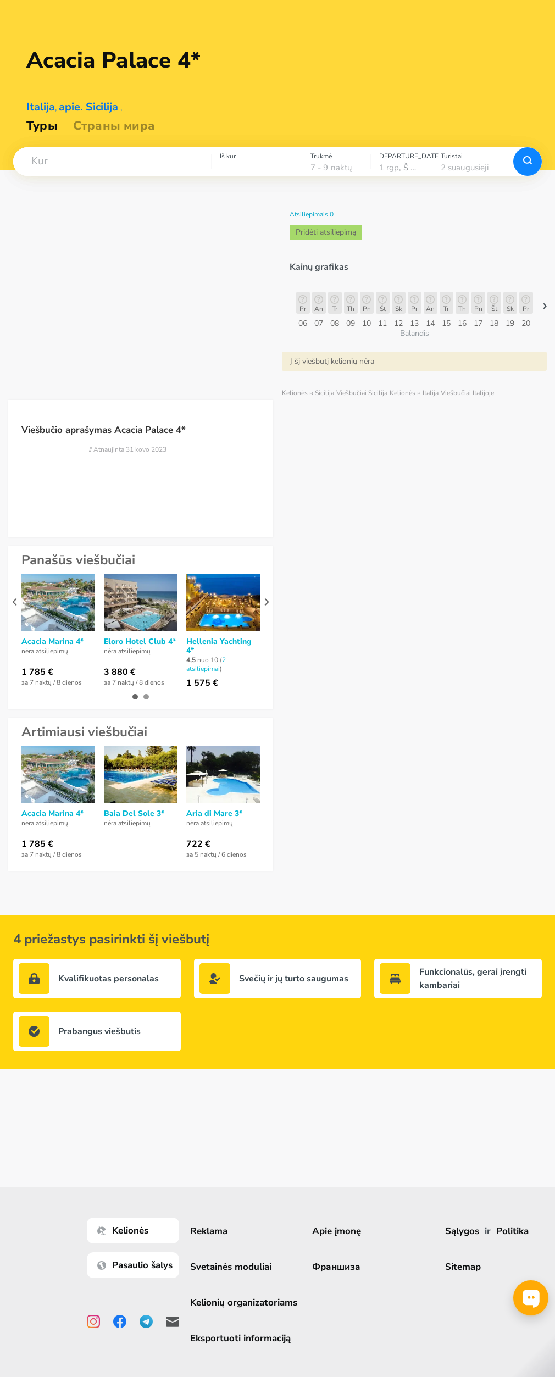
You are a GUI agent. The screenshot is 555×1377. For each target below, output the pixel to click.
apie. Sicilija (88, 106)
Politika (513, 1231)
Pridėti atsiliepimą (326, 232)
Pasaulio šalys (136, 1265)
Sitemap (463, 1267)
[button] (112, 161)
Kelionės (123, 1230)
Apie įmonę (337, 1231)
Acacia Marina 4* (52, 641)
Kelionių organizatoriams (244, 1302)
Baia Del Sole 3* (134, 813)
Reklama (210, 1231)
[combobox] (112, 161)
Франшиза (337, 1267)
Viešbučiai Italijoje (467, 392)
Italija (40, 106)
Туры (42, 126)
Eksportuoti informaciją (241, 1338)
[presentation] (14, 602)
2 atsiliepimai (206, 664)
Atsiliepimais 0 (312, 214)
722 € (198, 844)
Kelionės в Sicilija (308, 392)
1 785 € (37, 672)
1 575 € (202, 683)
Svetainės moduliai (232, 1267)
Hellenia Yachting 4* (219, 646)
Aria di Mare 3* (214, 813)
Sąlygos (463, 1231)
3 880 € (120, 672)
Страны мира (114, 126)
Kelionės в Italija (414, 392)
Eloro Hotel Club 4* (140, 641)
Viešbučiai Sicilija (361, 392)
